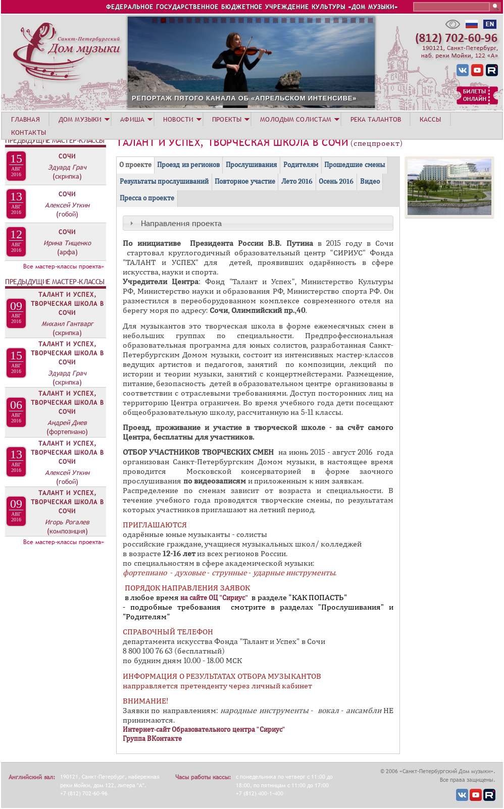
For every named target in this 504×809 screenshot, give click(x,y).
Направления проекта (181, 223)
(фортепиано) (67, 431)
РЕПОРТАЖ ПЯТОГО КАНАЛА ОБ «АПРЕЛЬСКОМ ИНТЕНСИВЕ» (290, 98)
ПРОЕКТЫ (226, 119)
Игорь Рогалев (67, 521)
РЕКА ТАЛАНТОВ (375, 119)
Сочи (67, 156)
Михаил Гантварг (67, 323)
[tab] (258, 223)
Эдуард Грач (67, 167)
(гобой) (67, 214)
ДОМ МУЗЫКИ (80, 119)
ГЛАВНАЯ (25, 119)
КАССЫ (430, 119)
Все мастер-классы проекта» (63, 266)
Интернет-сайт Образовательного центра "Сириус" (205, 729)
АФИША (132, 119)
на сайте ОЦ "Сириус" (214, 598)
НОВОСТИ (178, 119)
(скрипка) (67, 176)
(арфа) (67, 251)
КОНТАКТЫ (28, 132)
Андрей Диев (67, 422)
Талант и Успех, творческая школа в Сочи (67, 303)
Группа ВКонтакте (152, 738)
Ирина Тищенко (67, 242)
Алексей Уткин (67, 204)
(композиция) (67, 530)
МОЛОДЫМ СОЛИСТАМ (295, 119)
